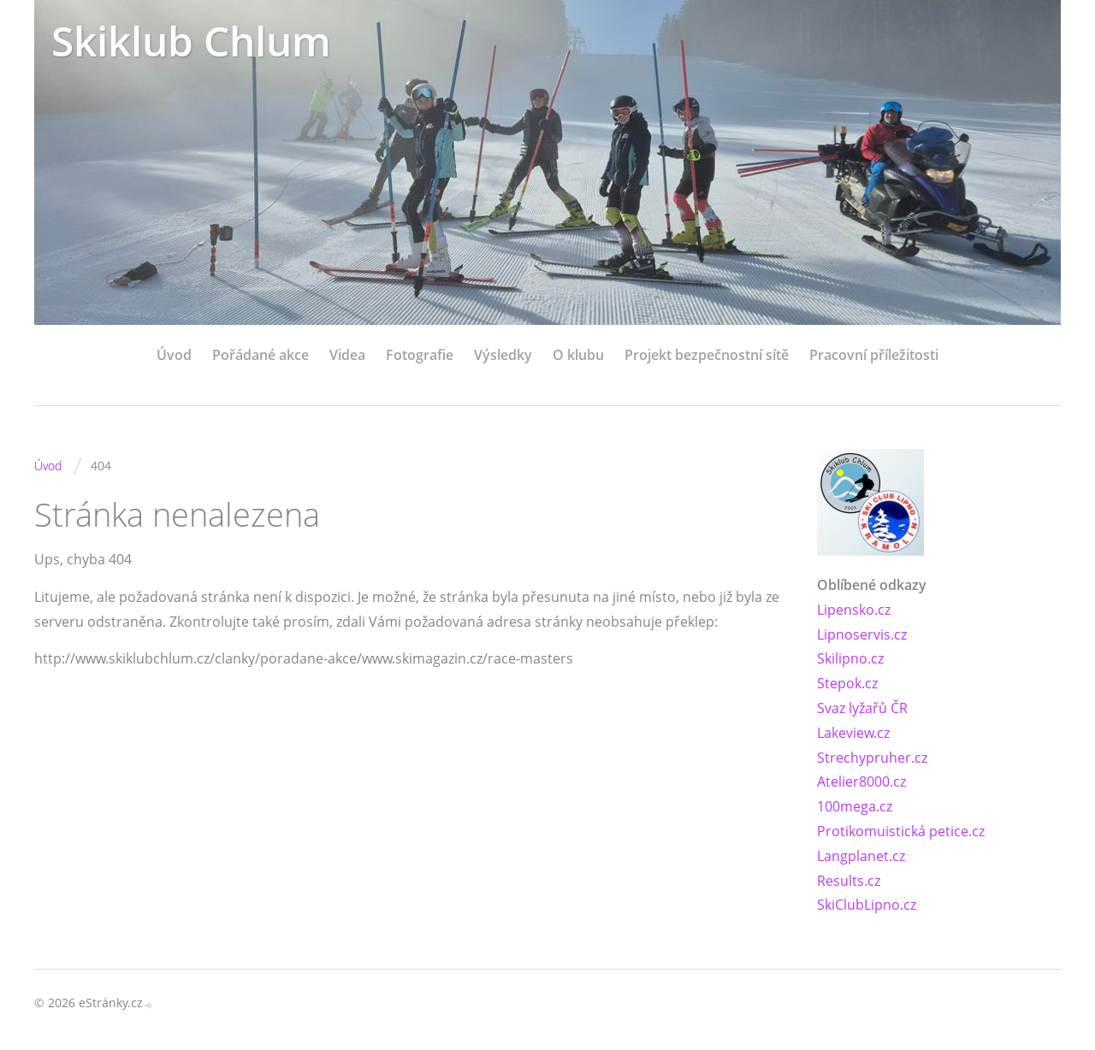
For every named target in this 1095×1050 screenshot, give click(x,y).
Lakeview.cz (853, 732)
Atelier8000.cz (861, 781)
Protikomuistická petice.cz (901, 831)
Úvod (174, 354)
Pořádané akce (260, 354)
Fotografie (419, 354)
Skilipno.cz (850, 658)
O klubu (578, 354)
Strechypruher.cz (872, 757)
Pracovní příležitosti (873, 354)
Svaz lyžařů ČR (862, 708)
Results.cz (848, 880)
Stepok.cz (847, 683)
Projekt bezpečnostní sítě (706, 354)
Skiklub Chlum (191, 40)
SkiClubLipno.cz (866, 904)
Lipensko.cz (854, 609)
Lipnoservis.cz (862, 634)
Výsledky (503, 354)
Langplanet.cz (861, 855)
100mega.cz (854, 806)
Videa (347, 354)
